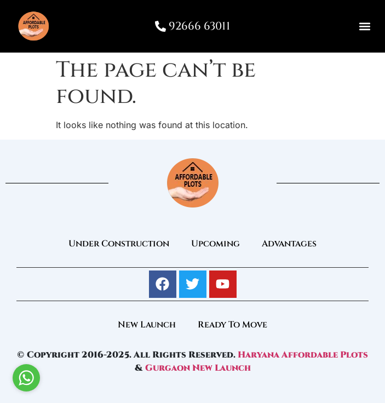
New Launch (147, 325)
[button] (365, 27)
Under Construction (118, 244)
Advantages (289, 244)
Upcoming (215, 244)
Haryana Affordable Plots (303, 355)
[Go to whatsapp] (26, 378)
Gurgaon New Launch (198, 368)
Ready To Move (232, 325)
